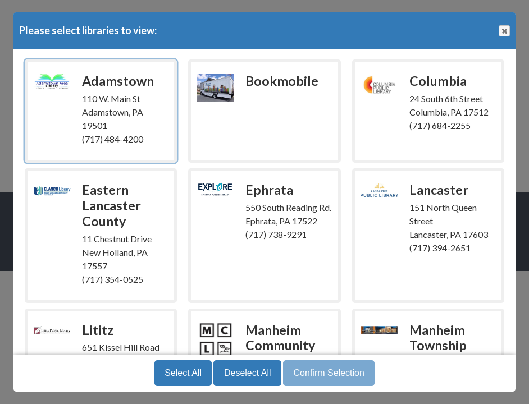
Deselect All (247, 373)
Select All (183, 373)
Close (504, 31)
